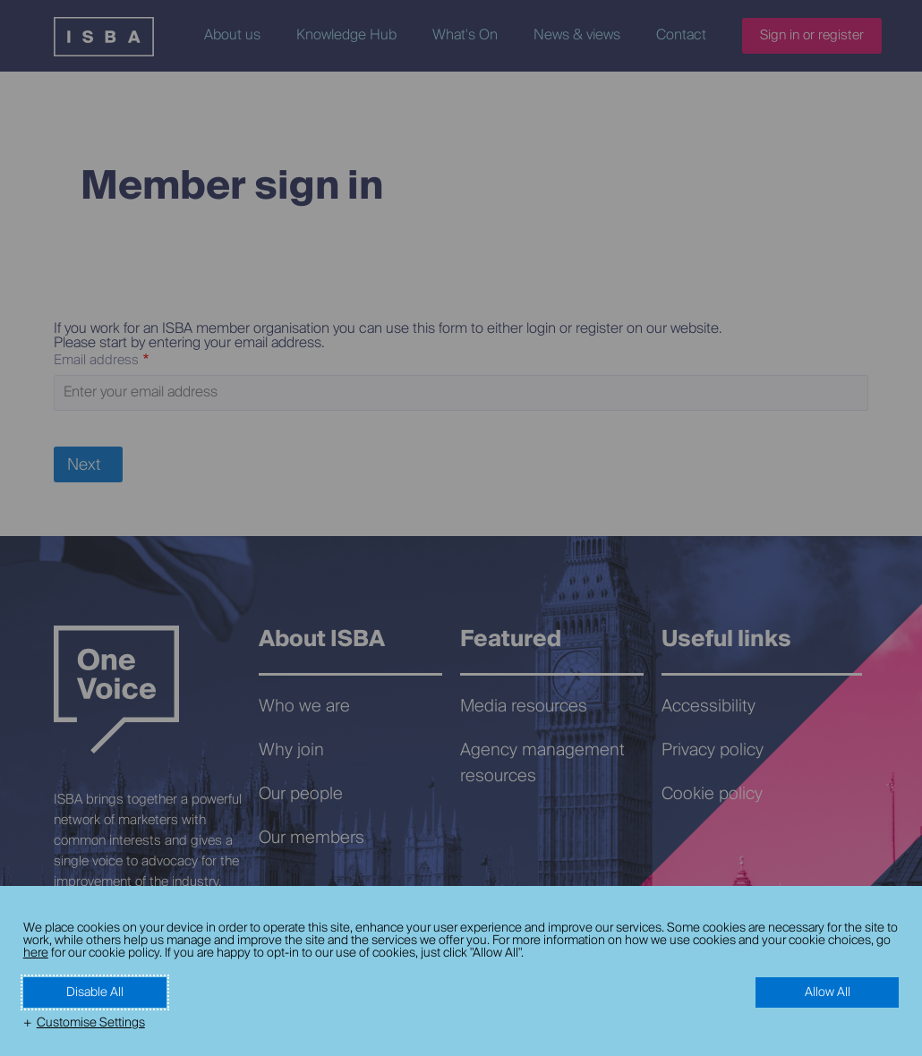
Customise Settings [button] (91, 1023)
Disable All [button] (95, 992)
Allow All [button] (827, 992)
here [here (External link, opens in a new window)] (35, 953)
